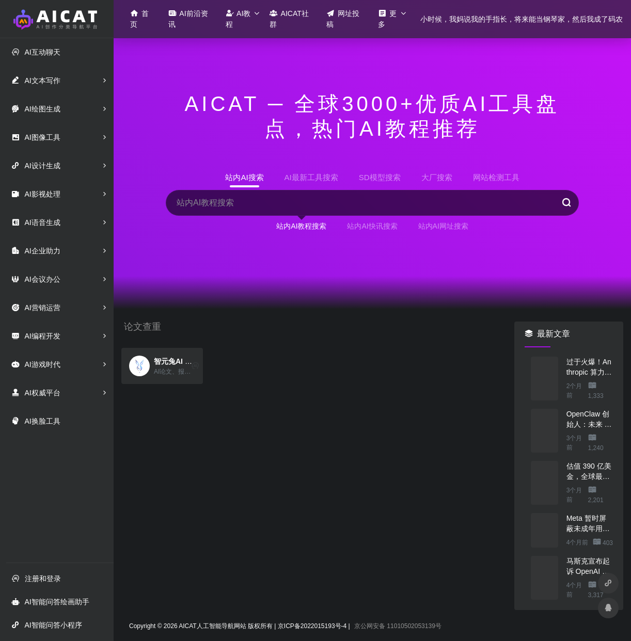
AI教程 (238, 18)
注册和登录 (36, 578)
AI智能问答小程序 (46, 624)
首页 (139, 18)
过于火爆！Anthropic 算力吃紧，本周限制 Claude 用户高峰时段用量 (589, 367)
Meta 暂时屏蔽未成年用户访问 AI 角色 (588, 524)
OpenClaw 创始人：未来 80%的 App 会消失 (587, 419)
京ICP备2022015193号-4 (312, 626)
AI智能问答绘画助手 (50, 601)
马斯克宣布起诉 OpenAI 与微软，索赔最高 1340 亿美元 (588, 566)
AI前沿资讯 (188, 18)
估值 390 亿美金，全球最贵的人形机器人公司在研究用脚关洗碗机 (588, 472)
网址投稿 (342, 18)
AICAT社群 (289, 18)
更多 (387, 18)
